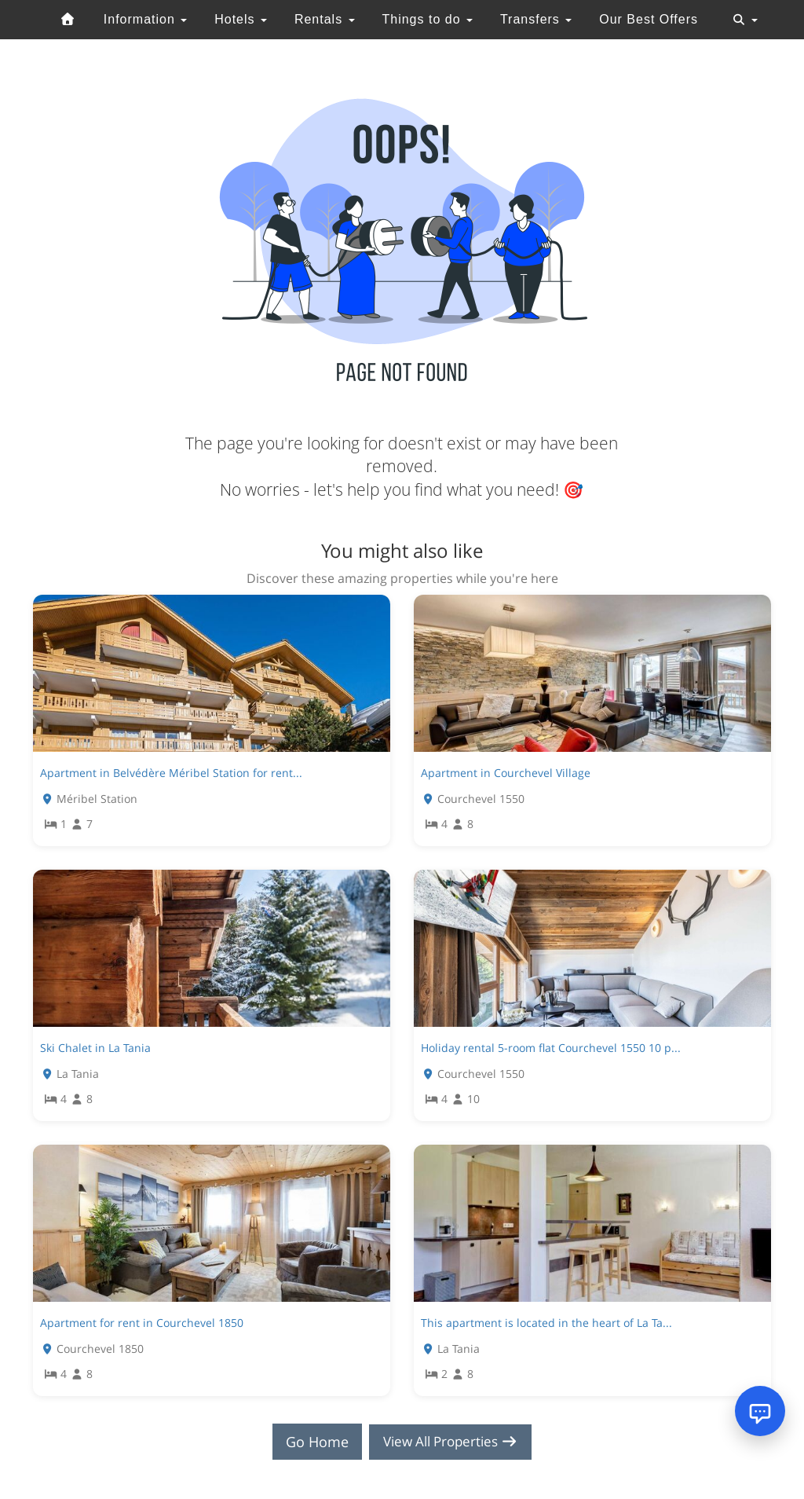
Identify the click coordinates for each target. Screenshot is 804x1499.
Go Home (312, 1441)
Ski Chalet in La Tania (95, 1047)
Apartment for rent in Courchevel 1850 (141, 1322)
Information (145, 19)
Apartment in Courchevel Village (505, 772)
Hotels (240, 19)
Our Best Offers (648, 19)
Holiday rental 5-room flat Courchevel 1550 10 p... (551, 1047)
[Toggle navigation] (745, 19)
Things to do (427, 19)
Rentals (324, 19)
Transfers (536, 19)
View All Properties (451, 1441)
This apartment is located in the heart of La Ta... (546, 1322)
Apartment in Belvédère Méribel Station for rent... (171, 772)
